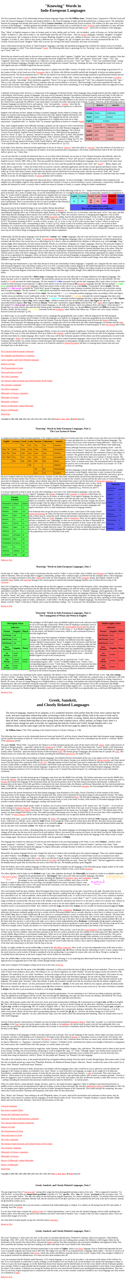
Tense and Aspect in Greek (11, 372)
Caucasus (73, 494)
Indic (121, 322)
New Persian (110, 325)
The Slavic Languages (9, 389)
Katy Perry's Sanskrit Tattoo (12, 1110)
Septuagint (40, 72)
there (77, 797)
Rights (75, 419)
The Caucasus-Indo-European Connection (17, 351)
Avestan (90, 25)
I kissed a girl (29, 1192)
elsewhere (85, 786)
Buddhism (65, 1024)
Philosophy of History (9, 402)
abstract (67, 148)
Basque (61, 210)
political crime (37, 1211)
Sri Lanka (52, 860)
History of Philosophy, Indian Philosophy (17, 406)
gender (39, 176)
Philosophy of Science (10, 397)
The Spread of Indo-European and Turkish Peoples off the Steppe (26, 381)
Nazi (17, 1024)
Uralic (51, 518)
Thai (76, 878)
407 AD (43, 762)
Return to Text (6, 560)
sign (99, 303)
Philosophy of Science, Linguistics (14, 393)
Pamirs (50, 1242)
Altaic (11, 580)
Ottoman (100, 573)
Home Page (5, 414)
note (85, 28)
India (18, 1273)
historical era (70, 754)
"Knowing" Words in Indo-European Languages (20, 1119)
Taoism (20, 1207)
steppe (101, 745)
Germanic (82, 284)
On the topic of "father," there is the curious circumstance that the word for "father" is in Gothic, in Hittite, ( (49, 573)
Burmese (69, 878)
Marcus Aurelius (103, 760)
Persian (4, 782)
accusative (117, 77)
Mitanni (13, 780)
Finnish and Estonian (37, 514)
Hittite (18, 338)
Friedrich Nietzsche (23, 808)
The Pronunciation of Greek (12, 368)
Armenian (60, 309)
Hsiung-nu (49, 747)
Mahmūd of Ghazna (94, 1086)
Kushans (60, 333)
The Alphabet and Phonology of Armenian (17, 356)
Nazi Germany (19, 814)
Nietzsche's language (104, 481)
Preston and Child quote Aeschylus (15, 1114)
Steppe (105, 320)
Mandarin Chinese (78, 1022)
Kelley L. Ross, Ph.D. (62, 419)
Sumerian (84, 494)
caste (38, 858)
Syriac (36, 1253)
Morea (47, 1039)
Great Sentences (90, 930)
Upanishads (67, 910)
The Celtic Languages (9, 376)
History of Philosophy (9, 410)
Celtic (27, 286)
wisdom (65, 104)
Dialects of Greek (8, 364)
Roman (74, 1037)
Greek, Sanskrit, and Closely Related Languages (20, 360)
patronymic (53, 217)
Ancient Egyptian (71, 343)
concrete (91, 148)
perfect (27, 77)
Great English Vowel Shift (75, 627)
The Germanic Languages (11, 385)
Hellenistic (10, 741)
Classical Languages (9, 1106)
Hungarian (74, 518)
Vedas (53, 819)
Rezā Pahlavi (25, 810)
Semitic (84, 35)
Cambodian (86, 878)
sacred (100, 164)
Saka (117, 751)
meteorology (49, 239)
